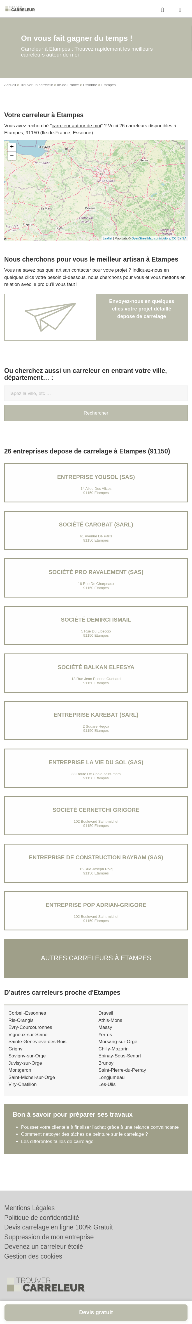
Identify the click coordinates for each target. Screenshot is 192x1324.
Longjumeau (111, 1077)
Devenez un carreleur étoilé (43, 1246)
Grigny (15, 1049)
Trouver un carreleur (36, 85)
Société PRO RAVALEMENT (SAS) (95, 572)
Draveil (105, 1013)
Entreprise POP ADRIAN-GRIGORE (96, 905)
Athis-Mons (110, 1020)
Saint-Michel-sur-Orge (31, 1077)
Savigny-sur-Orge (27, 1056)
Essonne (90, 85)
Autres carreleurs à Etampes (96, 958)
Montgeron (19, 1070)
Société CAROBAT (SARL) (96, 524)
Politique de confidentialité (41, 1217)
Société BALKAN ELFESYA (96, 667)
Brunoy (106, 1063)
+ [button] (12, 147)
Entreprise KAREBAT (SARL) (96, 715)
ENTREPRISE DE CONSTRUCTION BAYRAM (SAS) (96, 857)
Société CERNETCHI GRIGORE (95, 810)
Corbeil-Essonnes (27, 1013)
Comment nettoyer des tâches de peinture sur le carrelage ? (84, 1134)
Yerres (105, 1034)
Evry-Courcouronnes (30, 1027)
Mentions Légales (29, 1208)
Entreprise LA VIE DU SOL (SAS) (96, 762)
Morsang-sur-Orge (117, 1041)
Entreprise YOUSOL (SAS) (96, 477)
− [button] (12, 156)
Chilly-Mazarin (113, 1049)
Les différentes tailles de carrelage (57, 1141)
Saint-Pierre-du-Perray (122, 1070)
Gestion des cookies (33, 1256)
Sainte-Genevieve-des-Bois (37, 1041)
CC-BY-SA (179, 238)
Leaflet (107, 238)
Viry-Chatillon (22, 1084)
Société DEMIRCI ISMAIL (96, 620)
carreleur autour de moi (76, 125)
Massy (105, 1027)
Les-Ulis (106, 1084)
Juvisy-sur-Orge (25, 1063)
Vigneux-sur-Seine (28, 1034)
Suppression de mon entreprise (49, 1237)
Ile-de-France (68, 85)
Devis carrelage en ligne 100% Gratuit (58, 1227)
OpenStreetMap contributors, (151, 238)
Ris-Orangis (21, 1020)
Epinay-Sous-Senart (119, 1056)
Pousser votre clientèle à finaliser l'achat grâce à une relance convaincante (100, 1127)
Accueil (10, 85)
